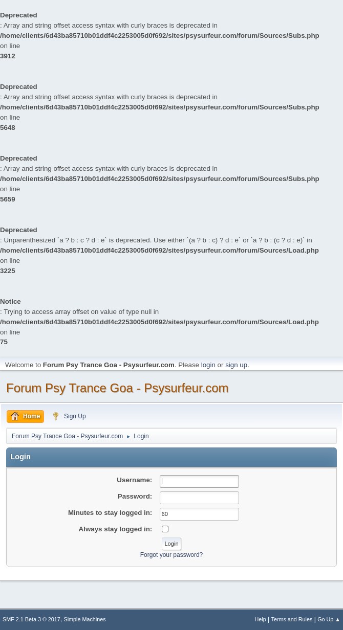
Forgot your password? (171, 554)
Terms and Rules (292, 619)
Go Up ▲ (328, 619)
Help (260, 619)
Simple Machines (85, 619)
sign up (236, 365)
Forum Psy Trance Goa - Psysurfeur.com (117, 388)
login (208, 365)
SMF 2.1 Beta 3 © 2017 (31, 619)
